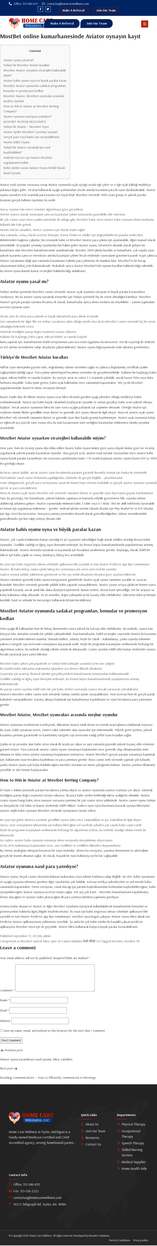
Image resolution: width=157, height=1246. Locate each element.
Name (5, 1000)
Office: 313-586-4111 (24, 1185)
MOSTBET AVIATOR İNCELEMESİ (24, 122)
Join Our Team (109, 11)
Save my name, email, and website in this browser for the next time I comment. (54, 1031)
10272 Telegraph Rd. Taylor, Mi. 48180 (37, 1205)
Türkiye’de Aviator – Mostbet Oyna (26, 127)
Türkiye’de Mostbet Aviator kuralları (26, 66)
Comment (7, 991)
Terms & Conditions (119, 1240)
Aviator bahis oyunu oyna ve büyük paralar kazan (35, 81)
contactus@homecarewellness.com (35, 1198)
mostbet (117, 941)
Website (5, 1021)
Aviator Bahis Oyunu (16, 143)
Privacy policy (140, 1240)
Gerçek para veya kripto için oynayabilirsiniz (31, 137)
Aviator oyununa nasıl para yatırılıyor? (27, 117)
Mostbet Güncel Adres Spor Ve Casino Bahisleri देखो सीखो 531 (61, 941)
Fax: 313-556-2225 (23, 1191)
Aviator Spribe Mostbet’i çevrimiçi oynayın (30, 132)
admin (47, 936)
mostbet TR (131, 941)
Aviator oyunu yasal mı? (18, 60)
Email (4, 1011)
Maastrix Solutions (99, 1236)
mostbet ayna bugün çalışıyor (91, 917)
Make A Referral (74, 11)
